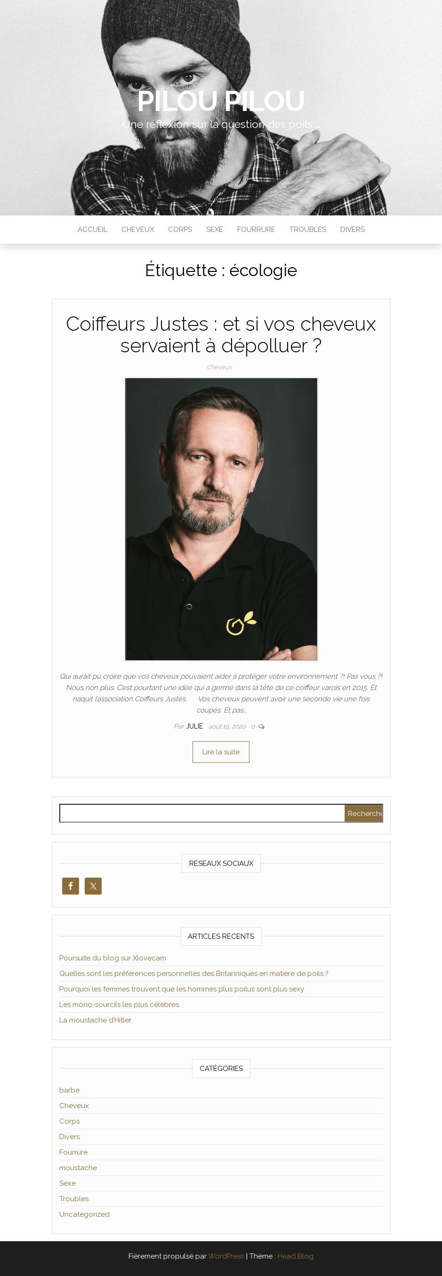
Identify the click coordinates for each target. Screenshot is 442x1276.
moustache (78, 1168)
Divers (352, 229)
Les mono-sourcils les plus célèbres (119, 1004)
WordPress (226, 1256)
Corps (180, 229)
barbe (69, 1090)
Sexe (214, 229)
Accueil (92, 229)
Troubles (307, 229)
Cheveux (137, 229)
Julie (195, 726)
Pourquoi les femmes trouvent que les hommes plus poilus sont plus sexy (181, 989)
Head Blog (295, 1256)
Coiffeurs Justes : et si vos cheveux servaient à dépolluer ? (221, 334)
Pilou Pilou (221, 101)
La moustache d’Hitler (95, 1020)
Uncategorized (84, 1214)
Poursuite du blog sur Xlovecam (112, 958)
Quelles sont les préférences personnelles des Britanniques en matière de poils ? (194, 973)
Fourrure (256, 229)
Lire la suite (221, 752)
